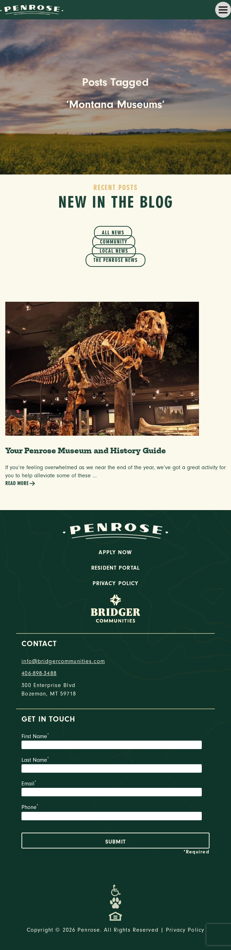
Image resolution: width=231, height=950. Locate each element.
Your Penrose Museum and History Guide (85, 451)
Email (115, 789)
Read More (20, 483)
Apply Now (115, 552)
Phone (115, 813)
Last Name (115, 765)
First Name (115, 742)
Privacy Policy (116, 583)
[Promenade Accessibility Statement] (115, 890)
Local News (114, 251)
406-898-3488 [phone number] (39, 673)
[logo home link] (31, 9)
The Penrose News (115, 260)
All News (113, 232)
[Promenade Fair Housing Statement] (115, 915)
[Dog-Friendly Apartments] (115, 903)
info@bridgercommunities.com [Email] (63, 661)
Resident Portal (115, 568)
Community (113, 242)
